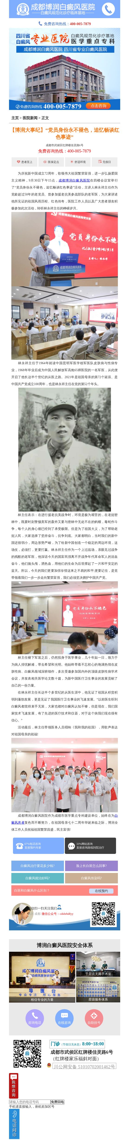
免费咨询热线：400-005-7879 (64, 151)
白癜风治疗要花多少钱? (37, 866)
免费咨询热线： (64, 24)
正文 (45, 118)
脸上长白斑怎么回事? (91, 866)
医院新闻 (30, 118)
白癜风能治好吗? (37, 878)
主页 (15, 118)
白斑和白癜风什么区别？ (32, 890)
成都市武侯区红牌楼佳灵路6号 (64, 145)
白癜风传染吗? (91, 878)
